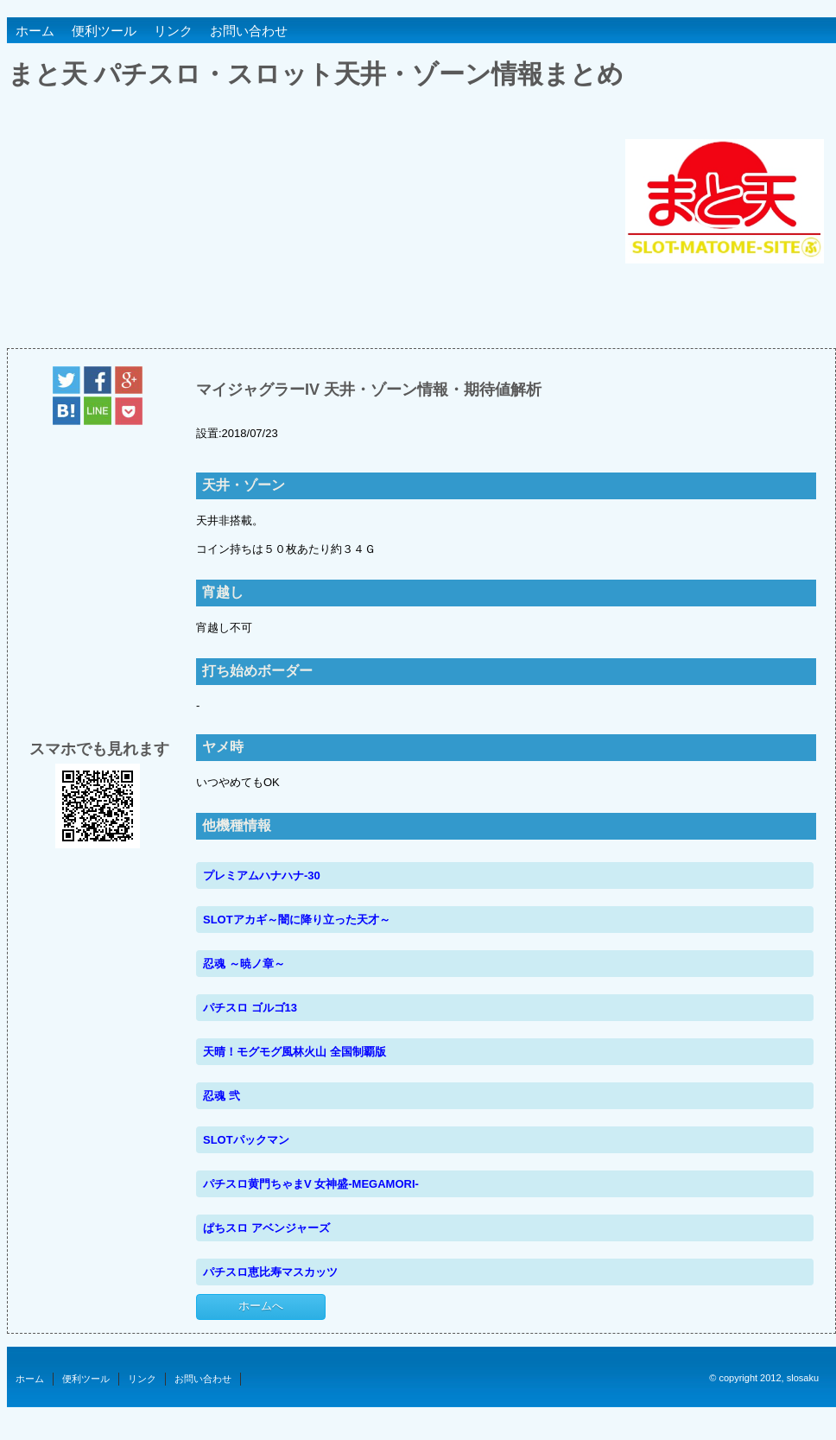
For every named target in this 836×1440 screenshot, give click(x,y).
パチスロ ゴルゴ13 (250, 1007)
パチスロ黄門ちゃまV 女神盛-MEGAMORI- (311, 1183)
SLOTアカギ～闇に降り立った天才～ (296, 919)
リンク (173, 30)
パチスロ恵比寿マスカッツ (270, 1272)
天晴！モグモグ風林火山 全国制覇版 (294, 1051)
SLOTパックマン (246, 1139)
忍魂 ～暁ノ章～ (244, 963)
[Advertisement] (316, 226)
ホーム (35, 30)
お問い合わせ (249, 30)
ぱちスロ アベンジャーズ (266, 1227)
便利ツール (104, 30)
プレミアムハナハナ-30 (261, 875)
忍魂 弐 (221, 1095)
